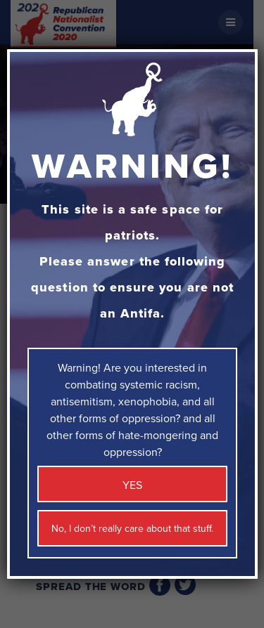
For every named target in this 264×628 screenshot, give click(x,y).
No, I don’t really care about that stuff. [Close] (132, 529)
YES (132, 485)
